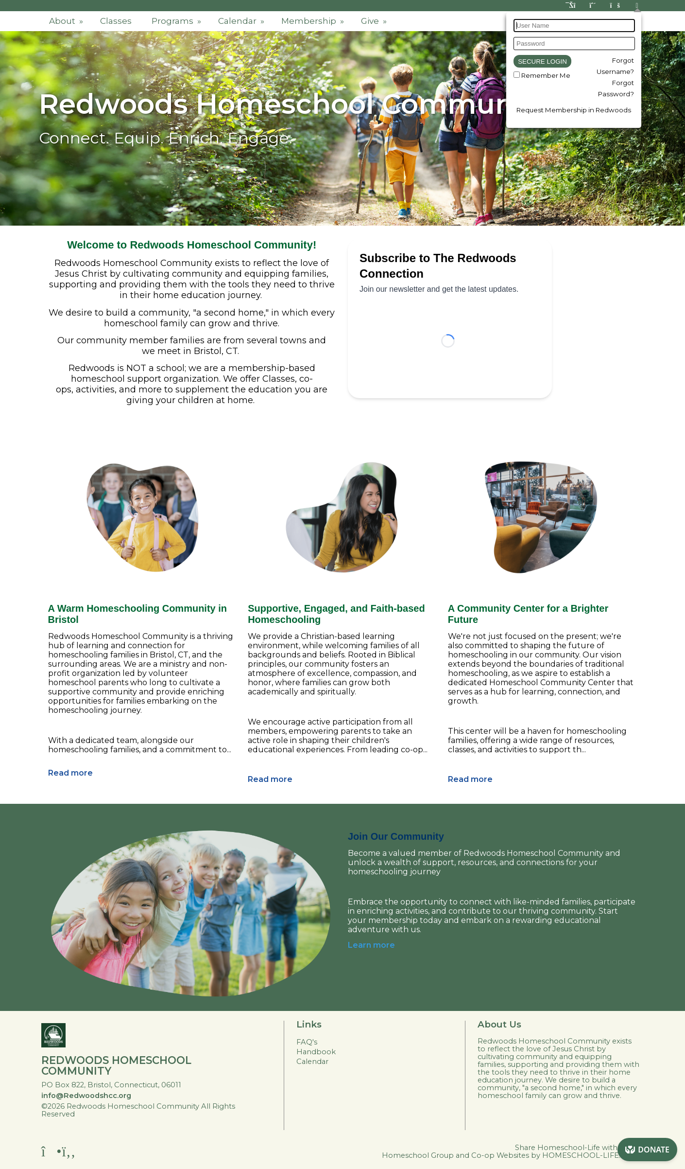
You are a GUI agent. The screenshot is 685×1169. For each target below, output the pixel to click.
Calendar (242, 21)
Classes (116, 21)
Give (375, 21)
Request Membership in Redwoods (573, 110)
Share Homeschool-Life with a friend (580, 1147)
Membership (313, 21)
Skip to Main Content (122, 1114)
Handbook (316, 1051)
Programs (177, 21)
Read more (70, 773)
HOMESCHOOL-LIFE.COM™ (594, 1155)
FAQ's (306, 1042)
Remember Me (545, 75)
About (67, 21)
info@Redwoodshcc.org (86, 1095)
